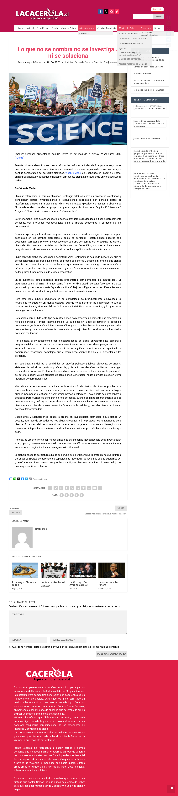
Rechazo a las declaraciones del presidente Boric (149, 81)
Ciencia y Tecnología (106, 28)
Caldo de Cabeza (68, 28)
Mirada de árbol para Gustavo (148, 66)
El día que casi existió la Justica (149, 90)
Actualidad (68, 62)
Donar (157, 28)
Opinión (54, 28)
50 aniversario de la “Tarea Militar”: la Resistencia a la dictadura (149, 123)
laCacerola (39, 62)
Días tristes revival (142, 73)
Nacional (30, 28)
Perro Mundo (43, 28)
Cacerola (146, 28)
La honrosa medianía (150, 138)
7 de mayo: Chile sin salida (24, 583)
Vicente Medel (73, 172)
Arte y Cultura (86, 28)
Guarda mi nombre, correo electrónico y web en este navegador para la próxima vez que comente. (65, 646)
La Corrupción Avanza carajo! (79, 583)
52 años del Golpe (128, 28)
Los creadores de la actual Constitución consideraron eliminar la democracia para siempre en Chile (149, 183)
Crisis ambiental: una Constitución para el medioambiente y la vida (149, 158)
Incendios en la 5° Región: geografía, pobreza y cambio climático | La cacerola (148, 153)
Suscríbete (157, 9)
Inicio (20, 28)
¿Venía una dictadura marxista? (149, 108)
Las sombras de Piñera (108, 583)
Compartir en (40, 479)
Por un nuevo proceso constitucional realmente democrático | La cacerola (146, 176)
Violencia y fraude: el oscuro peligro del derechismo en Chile (149, 58)
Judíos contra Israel (53, 582)
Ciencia (98, 62)
